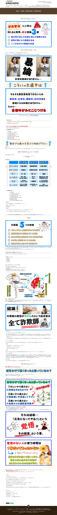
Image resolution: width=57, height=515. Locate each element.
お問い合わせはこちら (9, 491)
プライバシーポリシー (14, 6)
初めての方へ (11, 5)
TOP (6, 5)
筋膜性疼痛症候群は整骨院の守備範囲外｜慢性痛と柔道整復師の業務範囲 (38, 6)
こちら (16, 496)
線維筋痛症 (7, 6)
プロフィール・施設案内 (24, 5)
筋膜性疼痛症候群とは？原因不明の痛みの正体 (42, 5)
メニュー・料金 (31, 5)
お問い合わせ (21, 6)
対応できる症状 (17, 5)
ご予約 (26, 6)
